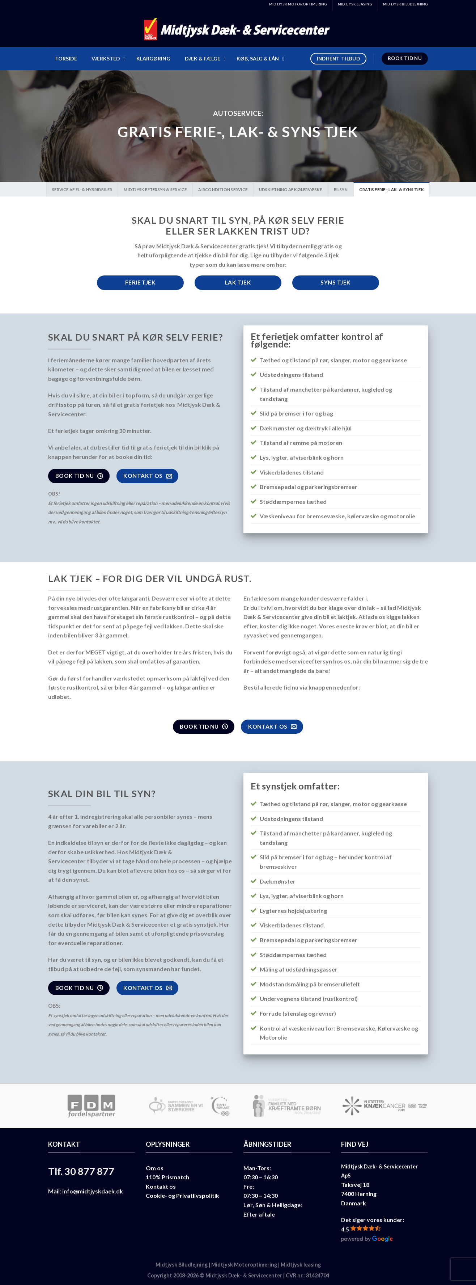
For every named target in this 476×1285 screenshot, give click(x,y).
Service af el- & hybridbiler (82, 189)
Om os (154, 1167)
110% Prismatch (167, 1177)
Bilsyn (341, 189)
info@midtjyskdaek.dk (92, 1191)
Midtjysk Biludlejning (182, 1264)
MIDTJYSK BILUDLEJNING (405, 4)
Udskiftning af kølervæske (290, 189)
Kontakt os (161, 1186)
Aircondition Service (222, 189)
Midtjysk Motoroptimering (244, 1264)
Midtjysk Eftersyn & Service (155, 189)
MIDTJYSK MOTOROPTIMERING (298, 4)
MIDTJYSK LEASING (355, 4)
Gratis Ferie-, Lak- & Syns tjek (391, 189)
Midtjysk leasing (301, 1264)
